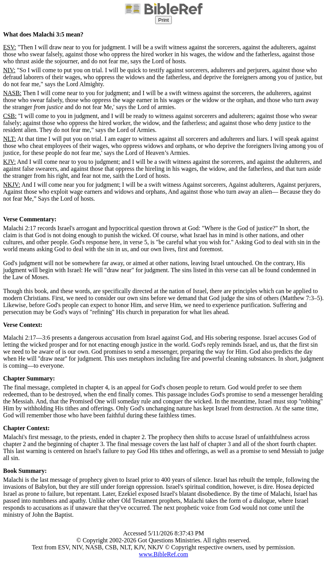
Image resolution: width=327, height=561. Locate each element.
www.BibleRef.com (163, 554)
